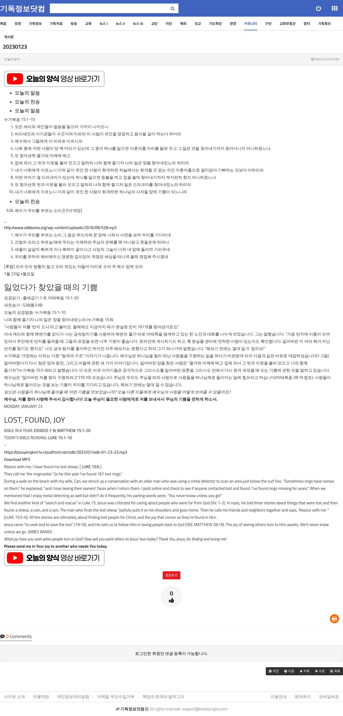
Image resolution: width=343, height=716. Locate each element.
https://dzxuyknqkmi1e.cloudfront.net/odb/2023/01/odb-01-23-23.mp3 (65, 452)
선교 (198, 23)
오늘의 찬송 (27, 101)
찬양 (233, 23)
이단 (169, 23)
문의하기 (303, 696)
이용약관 (41, 696)
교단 (154, 23)
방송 (74, 23)
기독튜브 (324, 23)
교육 (88, 23)
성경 (17, 23)
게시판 (9, 37)
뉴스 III (138, 23)
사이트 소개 (14, 696)
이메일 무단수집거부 (115, 696)
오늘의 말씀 (27, 92)
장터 (307, 23)
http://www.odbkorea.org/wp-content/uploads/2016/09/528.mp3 (60, 228)
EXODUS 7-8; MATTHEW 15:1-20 (62, 430)
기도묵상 (215, 23)
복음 (3, 23)
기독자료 (56, 23)
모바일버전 (329, 696)
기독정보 (35, 23)
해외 (183, 23)
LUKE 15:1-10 (60, 438)
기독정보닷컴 (22, 9)
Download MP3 (17, 459)
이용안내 (279, 696)
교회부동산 (287, 23)
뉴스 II (120, 23)
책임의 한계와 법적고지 (164, 696)
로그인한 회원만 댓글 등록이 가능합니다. (171, 653)
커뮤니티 (250, 23)
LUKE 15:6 (90, 467)
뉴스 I (103, 23)
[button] (274, 671)
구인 (268, 23)
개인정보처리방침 (73, 696)
